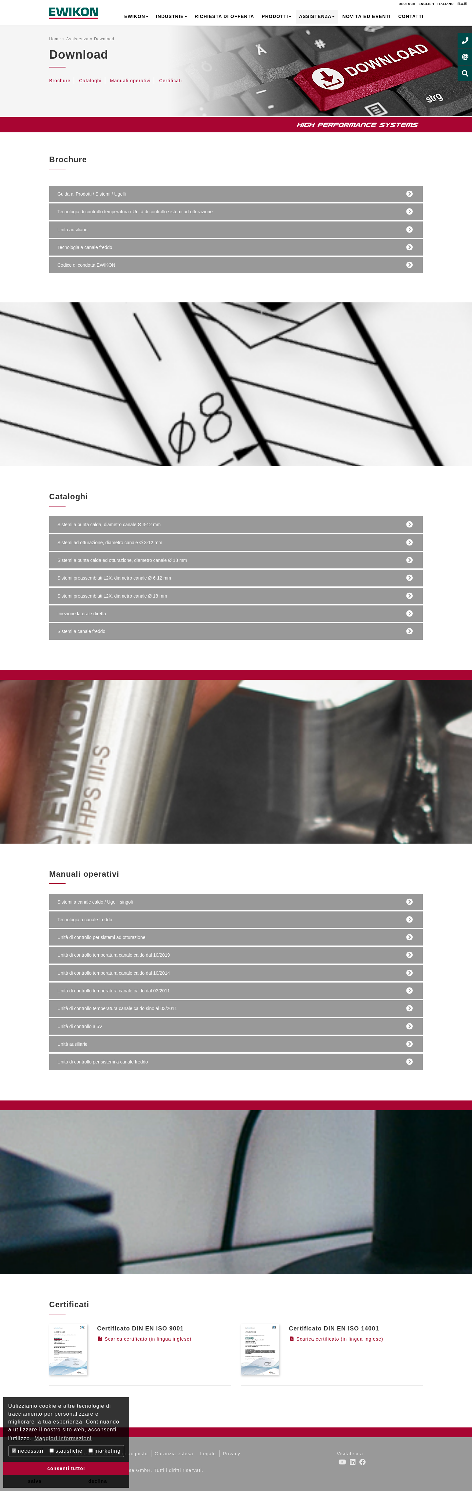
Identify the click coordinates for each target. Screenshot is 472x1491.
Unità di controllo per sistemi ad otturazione (101, 937)
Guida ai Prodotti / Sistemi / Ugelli (92, 194)
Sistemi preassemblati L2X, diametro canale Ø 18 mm (112, 596)
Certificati (170, 80)
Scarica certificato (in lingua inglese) (144, 1339)
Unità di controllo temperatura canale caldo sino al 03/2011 (117, 1008)
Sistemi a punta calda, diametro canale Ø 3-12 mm (109, 524)
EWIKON (136, 16)
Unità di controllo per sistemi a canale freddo (102, 1062)
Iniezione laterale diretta (82, 614)
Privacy (231, 1453)
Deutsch (407, 4)
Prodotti (277, 16)
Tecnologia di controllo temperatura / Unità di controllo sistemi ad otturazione (135, 212)
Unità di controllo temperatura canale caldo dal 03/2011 (113, 991)
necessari (27, 1451)
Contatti (410, 16)
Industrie (171, 16)
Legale (208, 1453)
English (426, 4)
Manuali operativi (130, 80)
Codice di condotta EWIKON (86, 265)
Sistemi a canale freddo (81, 631)
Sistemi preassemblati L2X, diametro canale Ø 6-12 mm (114, 578)
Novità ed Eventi (366, 16)
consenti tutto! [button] (66, 1468)
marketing (104, 1451)
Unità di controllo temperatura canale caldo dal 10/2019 (113, 955)
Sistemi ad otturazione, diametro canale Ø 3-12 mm (110, 542)
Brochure (59, 80)
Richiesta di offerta (224, 16)
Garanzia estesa (174, 1453)
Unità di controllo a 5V (80, 1026)
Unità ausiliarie (72, 230)
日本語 (462, 4)
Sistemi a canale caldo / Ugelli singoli (95, 902)
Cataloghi (90, 80)
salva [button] (34, 1481)
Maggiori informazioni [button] (62, 1438)
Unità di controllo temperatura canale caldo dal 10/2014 (113, 973)
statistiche (66, 1451)
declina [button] (97, 1481)
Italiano (446, 4)
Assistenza (317, 16)
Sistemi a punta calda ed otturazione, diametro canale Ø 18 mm (122, 560)
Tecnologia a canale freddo (85, 247)
